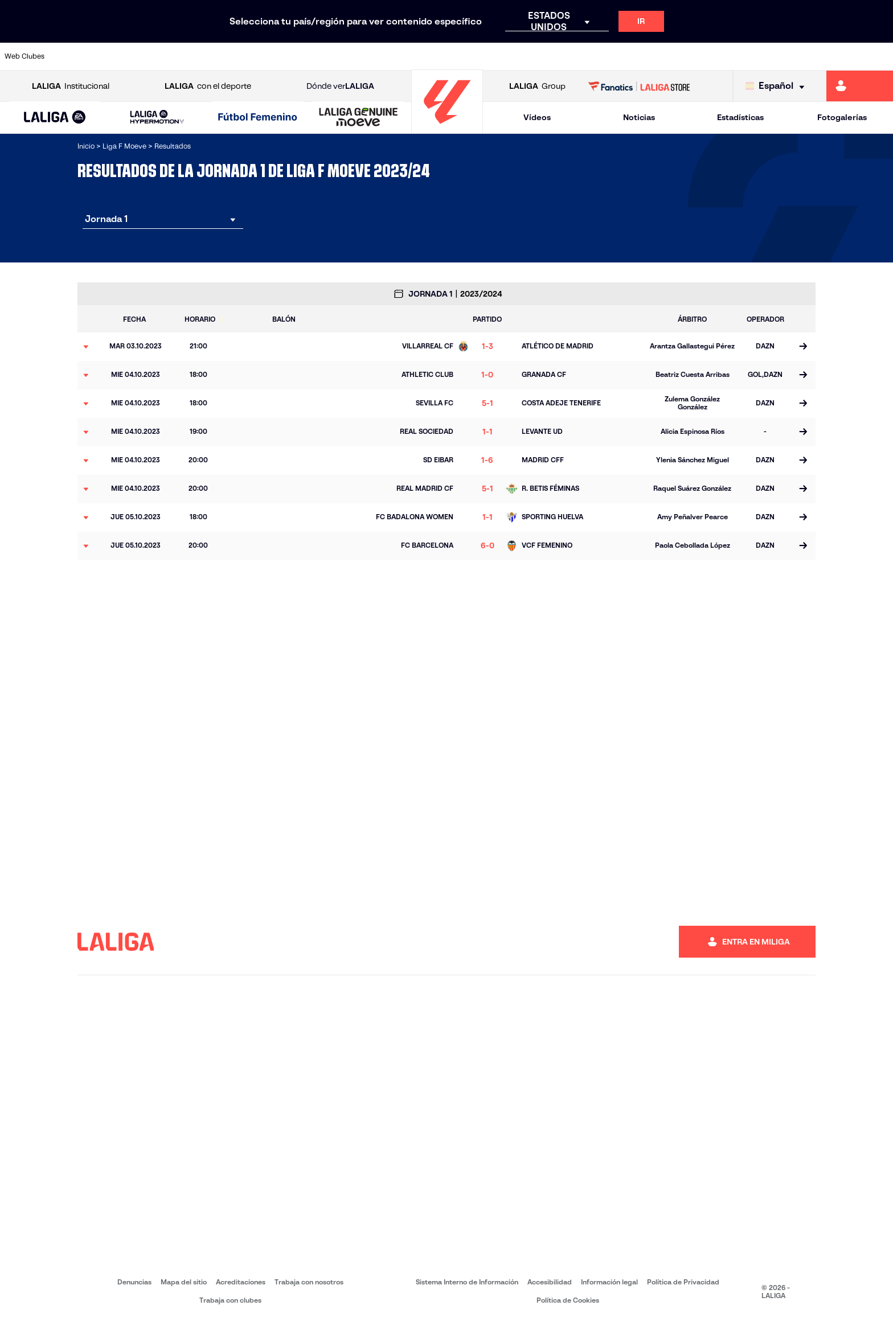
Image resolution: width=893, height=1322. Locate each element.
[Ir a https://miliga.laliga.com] (859, 86)
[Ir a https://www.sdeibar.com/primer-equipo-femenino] (774, 56)
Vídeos (537, 117)
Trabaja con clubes (230, 1300)
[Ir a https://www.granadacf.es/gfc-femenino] (457, 56)
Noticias (639, 117)
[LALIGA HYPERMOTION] (157, 117)
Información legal (609, 1282)
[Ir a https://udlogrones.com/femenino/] (879, 56)
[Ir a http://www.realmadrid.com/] (669, 56)
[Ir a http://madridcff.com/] (563, 56)
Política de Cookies (567, 1300)
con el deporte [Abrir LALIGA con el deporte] (208, 86)
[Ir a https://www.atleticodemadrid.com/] (194, 56)
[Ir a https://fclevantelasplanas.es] (404, 56)
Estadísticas (740, 117)
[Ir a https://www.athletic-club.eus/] (88, 56)
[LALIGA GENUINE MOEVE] (358, 117)
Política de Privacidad (683, 1282)
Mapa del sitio (184, 1282)
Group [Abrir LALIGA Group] (537, 86)
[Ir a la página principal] (447, 128)
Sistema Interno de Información (467, 1282)
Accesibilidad (549, 1282)
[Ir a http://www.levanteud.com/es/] (510, 56)
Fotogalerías (842, 117)
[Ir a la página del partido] (803, 346)
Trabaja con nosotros (309, 1282)
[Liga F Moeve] (258, 117)
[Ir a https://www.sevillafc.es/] (826, 56)
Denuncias (134, 1282)
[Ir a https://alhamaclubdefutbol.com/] (141, 56)
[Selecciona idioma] (777, 86)
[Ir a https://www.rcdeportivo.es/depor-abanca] (299, 56)
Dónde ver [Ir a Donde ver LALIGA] (340, 86)
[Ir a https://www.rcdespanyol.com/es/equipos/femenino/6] (616, 56)
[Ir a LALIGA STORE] (639, 86)
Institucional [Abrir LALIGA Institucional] (70, 86)
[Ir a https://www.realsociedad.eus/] (721, 56)
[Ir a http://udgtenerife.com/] (247, 56)
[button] (55, 117)
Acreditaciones (240, 1282)
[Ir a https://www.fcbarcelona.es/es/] (352, 56)
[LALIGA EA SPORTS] (55, 117)
